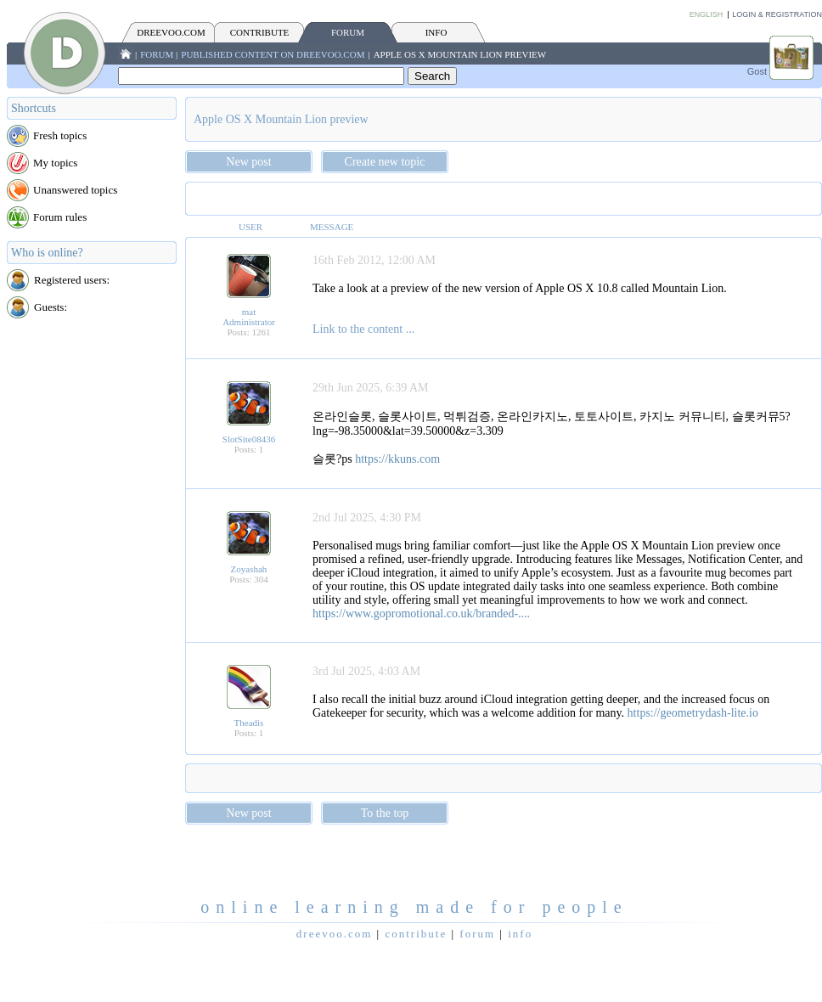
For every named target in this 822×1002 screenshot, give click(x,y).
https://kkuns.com (397, 459)
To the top (385, 813)
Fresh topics (60, 135)
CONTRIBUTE (260, 32)
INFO (436, 32)
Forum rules (60, 217)
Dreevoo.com (171, 32)
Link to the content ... (363, 329)
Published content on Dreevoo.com (272, 54)
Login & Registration (777, 14)
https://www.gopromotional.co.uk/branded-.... (421, 613)
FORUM (347, 32)
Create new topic (385, 161)
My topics (55, 162)
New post (248, 161)
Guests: (50, 307)
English (706, 14)
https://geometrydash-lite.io (693, 712)
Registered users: (72, 279)
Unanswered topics (75, 189)
